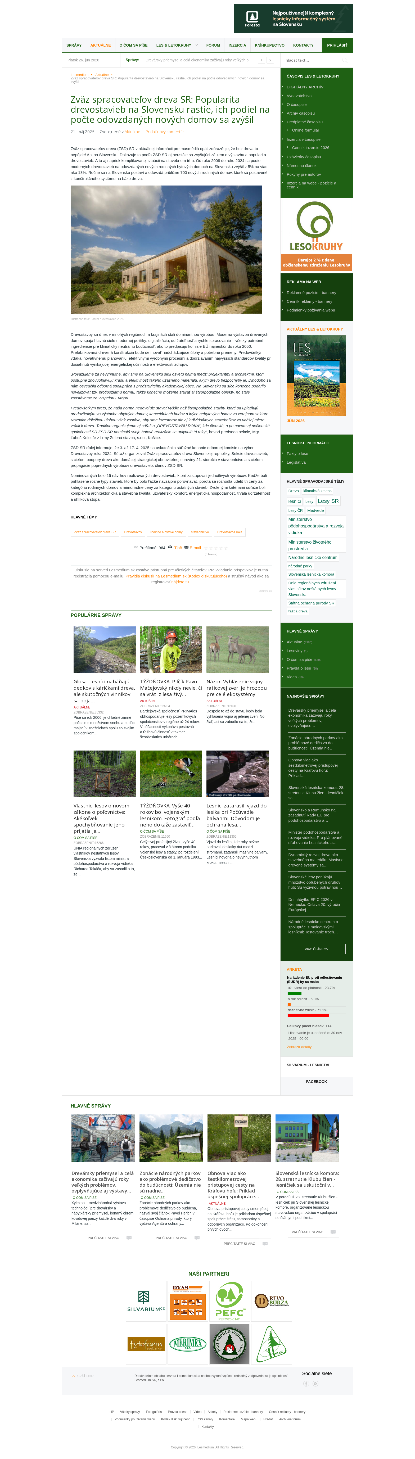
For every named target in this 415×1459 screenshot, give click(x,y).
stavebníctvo (200, 471)
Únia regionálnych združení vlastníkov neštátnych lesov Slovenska (312, 589)
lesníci (294, 501)
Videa (197, 1412)
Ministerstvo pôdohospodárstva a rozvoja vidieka (316, 526)
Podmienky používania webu (135, 1419)
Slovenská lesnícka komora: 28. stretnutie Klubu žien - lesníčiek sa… (316, 792)
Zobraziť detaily (299, 1047)
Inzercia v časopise (304, 139)
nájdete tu (180, 521)
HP (112, 1412)
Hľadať (268, 1419)
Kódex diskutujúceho (176, 1419)
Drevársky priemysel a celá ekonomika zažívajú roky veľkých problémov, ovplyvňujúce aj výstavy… (102, 1182)
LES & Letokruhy (173, 45)
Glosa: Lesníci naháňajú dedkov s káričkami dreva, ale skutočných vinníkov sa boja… (104, 630)
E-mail (195, 487)
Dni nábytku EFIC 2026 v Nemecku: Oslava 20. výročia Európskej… (314, 904)
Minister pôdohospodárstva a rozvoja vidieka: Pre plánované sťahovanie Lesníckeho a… (315, 837)
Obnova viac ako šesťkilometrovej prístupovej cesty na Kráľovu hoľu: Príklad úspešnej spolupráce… (233, 1185)
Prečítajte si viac (103, 1238)
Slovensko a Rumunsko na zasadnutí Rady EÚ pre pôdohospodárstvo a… (312, 815)
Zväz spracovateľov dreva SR (95, 471)
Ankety (212, 1412)
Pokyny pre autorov (304, 174)
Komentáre (227, 1419)
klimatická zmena (317, 491)
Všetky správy (130, 1412)
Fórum (213, 45)
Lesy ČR (295, 510)
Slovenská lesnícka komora (311, 574)
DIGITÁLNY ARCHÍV (305, 87)
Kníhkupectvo (270, 45)
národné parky (300, 566)
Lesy (309, 501)
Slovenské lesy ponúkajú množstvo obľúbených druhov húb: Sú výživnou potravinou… (315, 882)
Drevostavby (133, 471)
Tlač (178, 487)
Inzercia (237, 45)
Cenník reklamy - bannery (309, 301)
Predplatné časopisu (305, 122)
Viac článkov (316, 949)
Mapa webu (249, 1419)
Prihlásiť (337, 45)
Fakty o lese (297, 453)
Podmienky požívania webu (311, 310)
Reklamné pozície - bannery (311, 292)
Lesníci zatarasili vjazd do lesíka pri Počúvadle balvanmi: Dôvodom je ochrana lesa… (236, 754)
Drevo (293, 491)
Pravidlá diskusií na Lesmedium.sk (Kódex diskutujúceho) (177, 515)
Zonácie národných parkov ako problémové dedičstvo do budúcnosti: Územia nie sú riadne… (170, 1182)
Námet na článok (302, 165)
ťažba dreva (298, 611)
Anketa (294, 969)
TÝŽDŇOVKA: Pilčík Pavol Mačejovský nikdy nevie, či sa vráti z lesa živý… (171, 627)
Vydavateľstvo (299, 95)
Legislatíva (296, 462)
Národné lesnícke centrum (312, 557)
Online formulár (305, 130)
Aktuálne (101, 45)
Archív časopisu (301, 113)
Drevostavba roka (229, 471)
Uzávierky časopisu (304, 157)
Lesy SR (328, 501)
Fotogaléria (154, 1412)
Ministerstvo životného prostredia (310, 545)
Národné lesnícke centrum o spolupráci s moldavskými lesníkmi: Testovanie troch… (313, 926)
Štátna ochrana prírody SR (311, 603)
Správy (74, 45)
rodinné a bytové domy (166, 471)
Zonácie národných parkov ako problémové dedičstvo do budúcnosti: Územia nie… (315, 742)
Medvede (315, 510)
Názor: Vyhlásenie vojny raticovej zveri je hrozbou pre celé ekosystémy (236, 627)
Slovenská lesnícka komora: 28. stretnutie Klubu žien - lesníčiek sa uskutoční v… (307, 1179)
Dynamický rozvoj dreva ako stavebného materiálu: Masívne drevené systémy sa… (316, 859)
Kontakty (303, 45)
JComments (265, 530)
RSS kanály (205, 1419)
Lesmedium (108, 18)
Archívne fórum (290, 1419)
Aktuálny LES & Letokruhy (315, 329)
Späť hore (86, 1376)
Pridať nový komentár (165, 131)
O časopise (297, 104)
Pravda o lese (177, 1412)
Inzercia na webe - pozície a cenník (311, 185)
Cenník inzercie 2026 (311, 147)
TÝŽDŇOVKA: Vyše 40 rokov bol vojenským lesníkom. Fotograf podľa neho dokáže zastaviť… (170, 754)
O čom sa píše (134, 45)
